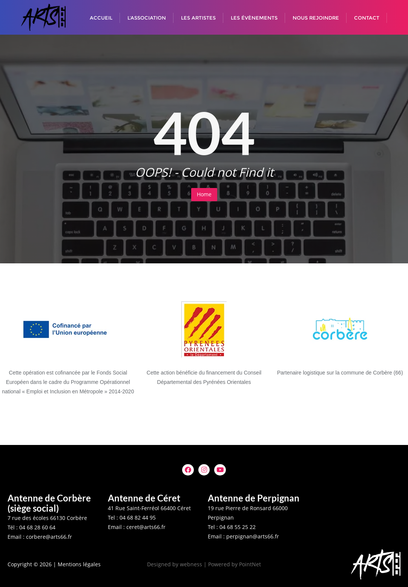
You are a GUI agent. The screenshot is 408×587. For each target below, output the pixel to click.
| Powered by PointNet (232, 564)
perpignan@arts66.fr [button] (252, 536)
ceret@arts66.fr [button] (146, 526)
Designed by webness (174, 564)
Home (204, 194)
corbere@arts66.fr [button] (49, 536)
